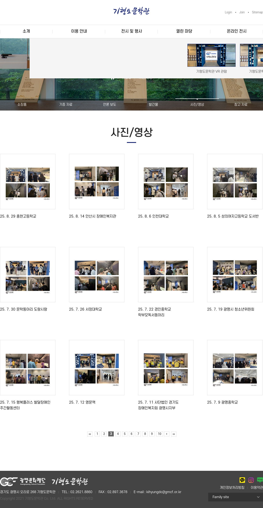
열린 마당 (184, 31)
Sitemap (257, 12)
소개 (26, 31)
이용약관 (257, 488)
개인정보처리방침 (232, 488)
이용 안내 (79, 31)
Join (242, 12)
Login (228, 12)
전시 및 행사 (131, 31)
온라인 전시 (237, 31)
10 (159, 434)
